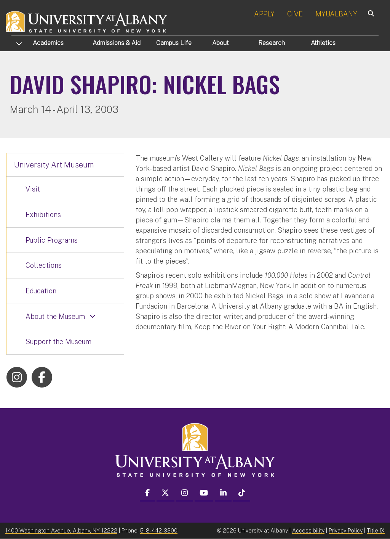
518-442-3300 (158, 530)
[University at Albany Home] (87, 21)
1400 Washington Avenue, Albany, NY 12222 (61, 530)
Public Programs (52, 240)
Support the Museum (58, 342)
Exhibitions (43, 215)
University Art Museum (54, 164)
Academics (48, 43)
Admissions (117, 43)
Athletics (323, 43)
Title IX (376, 530)
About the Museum (55, 316)
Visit (33, 189)
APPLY (264, 14)
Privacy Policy (346, 530)
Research (271, 43)
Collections (44, 265)
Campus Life (174, 43)
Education (41, 291)
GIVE (295, 14)
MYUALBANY (336, 14)
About (220, 43)
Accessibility (308, 530)
